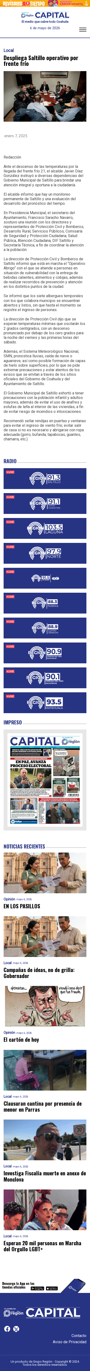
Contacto (79, 1335)
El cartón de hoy (21, 1039)
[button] (82, 30)
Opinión (9, 899)
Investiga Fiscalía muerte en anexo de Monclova (45, 1176)
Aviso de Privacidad (69, 1342)
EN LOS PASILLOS (22, 906)
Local (9, 50)
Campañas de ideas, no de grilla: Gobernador (39, 973)
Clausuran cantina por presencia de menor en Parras (43, 1106)
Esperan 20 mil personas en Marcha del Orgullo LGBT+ (42, 1246)
